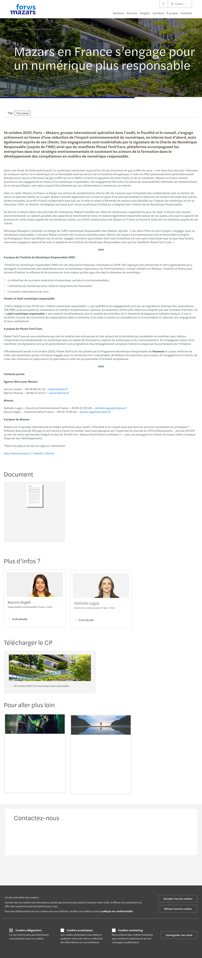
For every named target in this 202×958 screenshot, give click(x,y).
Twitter (49, 453)
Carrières (158, 13)
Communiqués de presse (39, 27)
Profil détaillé (17, 624)
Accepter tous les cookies (177, 898)
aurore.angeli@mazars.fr (95, 412)
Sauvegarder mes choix (179, 935)
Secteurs (118, 13)
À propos (172, 13)
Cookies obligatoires (28, 930)
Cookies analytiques (80, 930)
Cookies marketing (130, 930)
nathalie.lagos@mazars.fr (111, 408)
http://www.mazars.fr (17, 453)
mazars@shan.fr (57, 389)
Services (132, 13)
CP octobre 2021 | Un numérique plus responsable (39, 686)
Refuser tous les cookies (178, 908)
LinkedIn (37, 453)
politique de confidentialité (117, 911)
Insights (145, 13)
